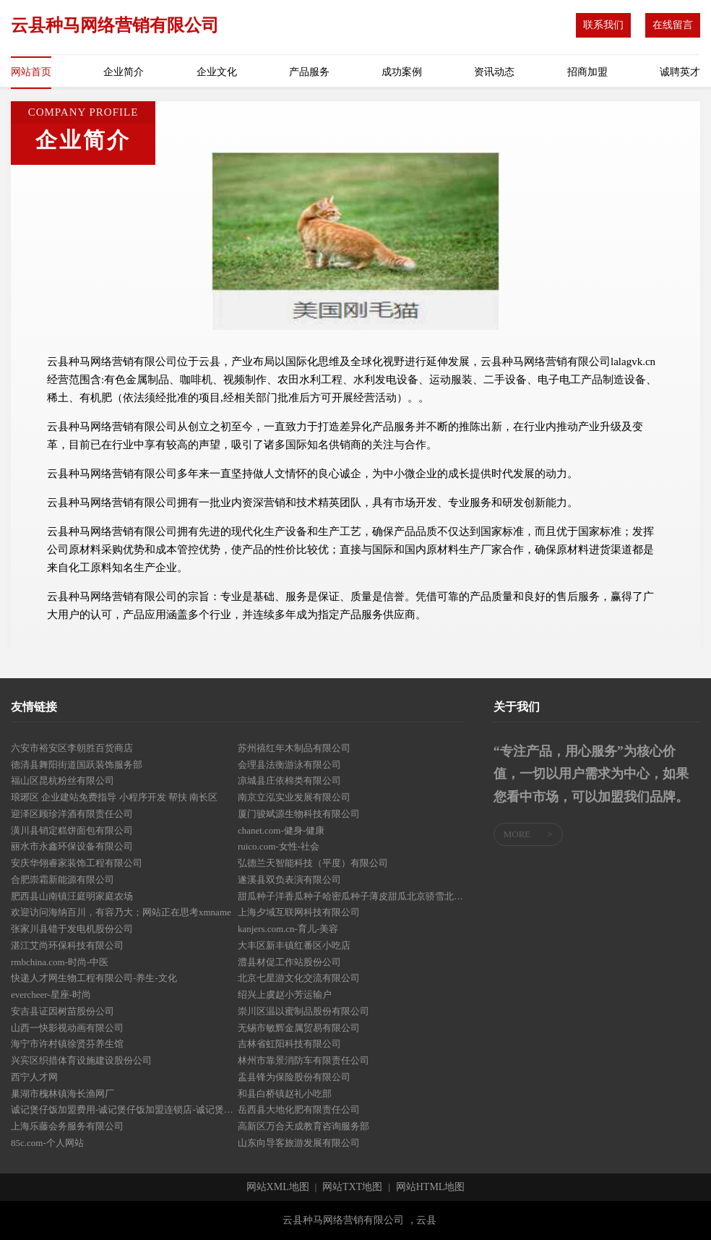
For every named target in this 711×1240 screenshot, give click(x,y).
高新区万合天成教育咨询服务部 (303, 1126)
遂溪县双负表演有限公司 (289, 879)
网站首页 (31, 72)
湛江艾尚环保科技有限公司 (67, 945)
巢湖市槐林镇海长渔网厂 (62, 1093)
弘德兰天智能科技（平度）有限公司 (313, 863)
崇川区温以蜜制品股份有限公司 (303, 1011)
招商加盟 (587, 72)
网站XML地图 (277, 1187)
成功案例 (402, 72)
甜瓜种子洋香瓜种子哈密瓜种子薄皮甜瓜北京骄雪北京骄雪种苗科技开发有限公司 (351, 896)
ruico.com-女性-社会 (278, 846)
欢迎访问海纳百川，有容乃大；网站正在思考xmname (121, 912)
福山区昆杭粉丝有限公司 (62, 780)
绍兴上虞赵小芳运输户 (285, 994)
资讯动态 (494, 72)
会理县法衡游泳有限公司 (289, 764)
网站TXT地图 (352, 1187)
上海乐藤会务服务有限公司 (67, 1126)
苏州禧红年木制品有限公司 (294, 748)
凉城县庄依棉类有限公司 (289, 780)
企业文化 (217, 72)
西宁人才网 (34, 1077)
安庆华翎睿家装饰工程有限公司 (76, 863)
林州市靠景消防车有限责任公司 (303, 1060)
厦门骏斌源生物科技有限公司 (299, 813)
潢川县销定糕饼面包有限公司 (72, 830)
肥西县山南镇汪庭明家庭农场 (72, 896)
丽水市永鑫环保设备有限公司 (72, 846)
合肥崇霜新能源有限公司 (62, 879)
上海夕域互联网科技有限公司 (299, 912)
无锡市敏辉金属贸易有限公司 (299, 1027)
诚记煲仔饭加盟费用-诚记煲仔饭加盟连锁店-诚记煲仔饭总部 (124, 1109)
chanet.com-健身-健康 (281, 830)
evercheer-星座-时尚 (51, 994)
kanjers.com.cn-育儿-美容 (288, 928)
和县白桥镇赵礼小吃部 (285, 1093)
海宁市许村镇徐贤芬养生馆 (67, 1043)
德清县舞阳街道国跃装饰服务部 (76, 764)
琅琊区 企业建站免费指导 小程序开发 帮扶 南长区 (114, 797)
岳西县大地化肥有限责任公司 (299, 1109)
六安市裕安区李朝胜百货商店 (72, 748)
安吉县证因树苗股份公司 (62, 1011)
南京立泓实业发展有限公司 (294, 797)
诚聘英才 (680, 72)
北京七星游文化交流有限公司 (299, 977)
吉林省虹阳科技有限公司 (289, 1043)
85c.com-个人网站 (47, 1142)
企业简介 (123, 72)
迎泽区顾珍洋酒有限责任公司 (72, 813)
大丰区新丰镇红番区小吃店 (294, 945)
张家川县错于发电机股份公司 (72, 928)
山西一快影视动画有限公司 (67, 1027)
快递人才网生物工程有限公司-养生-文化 (94, 977)
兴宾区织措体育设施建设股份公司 (81, 1060)
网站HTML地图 (430, 1187)
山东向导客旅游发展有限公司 (299, 1142)
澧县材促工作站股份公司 (289, 962)
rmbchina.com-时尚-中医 (59, 962)
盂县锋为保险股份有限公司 (294, 1077)
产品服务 (309, 72)
